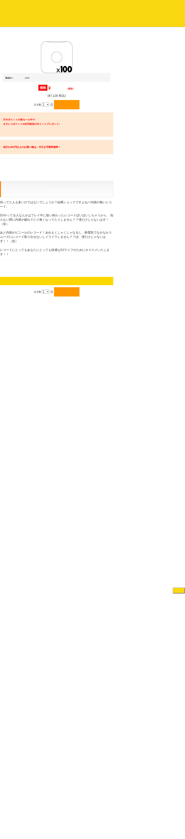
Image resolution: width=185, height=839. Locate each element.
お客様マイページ (145, 21)
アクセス (62, 345)
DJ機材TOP (26, 21)
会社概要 (95, 21)
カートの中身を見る (117, 21)
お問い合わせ (79, 21)
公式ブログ (61, 21)
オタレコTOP (9, 21)
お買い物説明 (43, 21)
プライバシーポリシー (123, 345)
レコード (128, 28)
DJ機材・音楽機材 (150, 28)
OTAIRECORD (91, 355)
